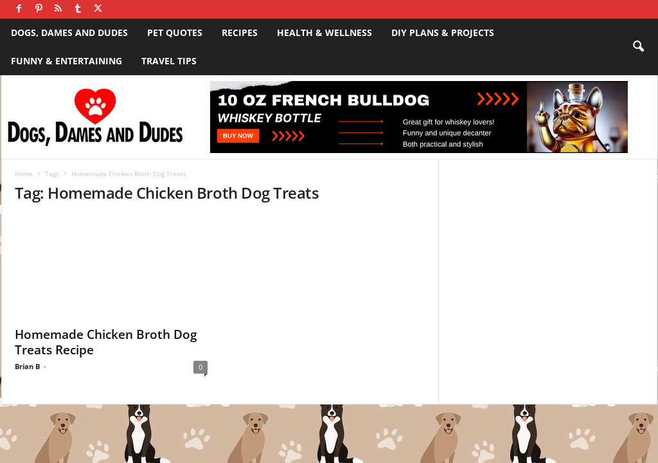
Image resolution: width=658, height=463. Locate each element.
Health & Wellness (324, 32)
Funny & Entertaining (66, 61)
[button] (638, 47)
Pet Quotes (174, 32)
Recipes (240, 32)
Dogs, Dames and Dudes (69, 32)
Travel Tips (169, 61)
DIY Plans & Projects (442, 32)
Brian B (27, 366)
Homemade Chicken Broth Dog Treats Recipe (106, 342)
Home (24, 173)
